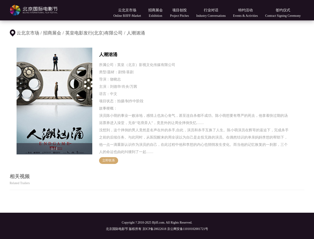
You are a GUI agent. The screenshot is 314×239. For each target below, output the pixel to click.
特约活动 (245, 12)
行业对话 (211, 12)
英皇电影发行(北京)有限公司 (94, 32)
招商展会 (155, 12)
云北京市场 (127, 12)
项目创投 (179, 12)
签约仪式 (283, 12)
